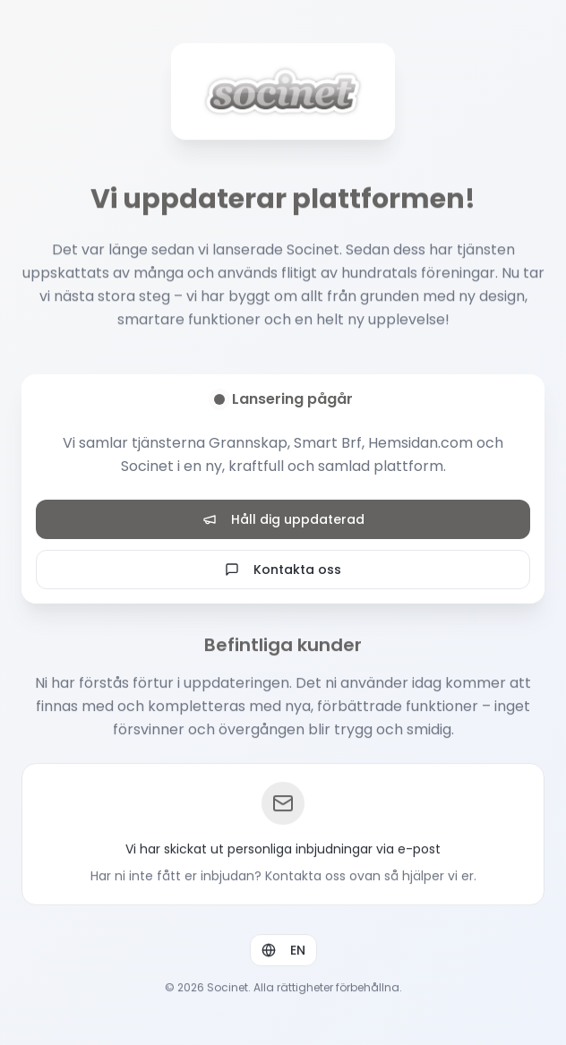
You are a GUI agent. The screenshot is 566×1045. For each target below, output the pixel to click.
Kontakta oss (283, 569)
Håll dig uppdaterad (283, 519)
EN (283, 951)
